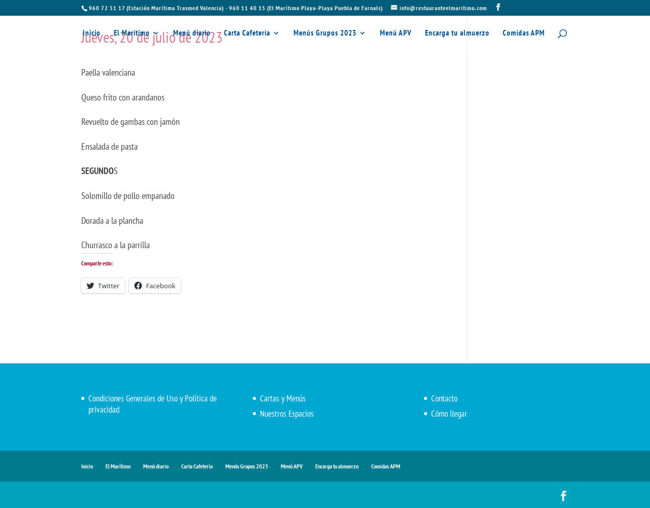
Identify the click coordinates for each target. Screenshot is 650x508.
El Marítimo (132, 33)
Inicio (92, 33)
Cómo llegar (449, 413)
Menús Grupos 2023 (325, 33)
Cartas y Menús (283, 398)
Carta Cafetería (247, 33)
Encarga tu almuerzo (457, 33)
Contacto (444, 398)
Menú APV (396, 33)
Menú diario (192, 33)
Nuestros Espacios (287, 413)
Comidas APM (524, 33)
